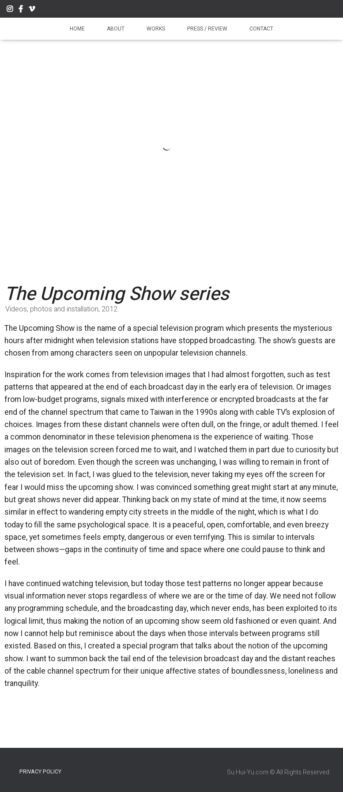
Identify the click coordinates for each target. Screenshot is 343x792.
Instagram (10, 10)
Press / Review (207, 29)
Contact (261, 29)
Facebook (21, 10)
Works (156, 29)
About (115, 29)
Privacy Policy (40, 772)
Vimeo (32, 10)
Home (77, 29)
